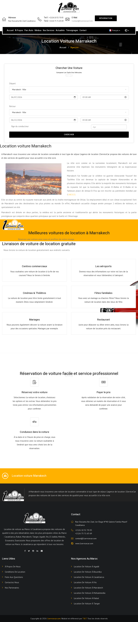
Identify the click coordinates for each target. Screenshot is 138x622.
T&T (85, 618)
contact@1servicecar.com (82, 21)
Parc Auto (28, 30)
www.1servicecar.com (84, 543)
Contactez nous (12, 582)
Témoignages (72, 30)
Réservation (105, 18)
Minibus (38, 30)
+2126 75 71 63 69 (83, 533)
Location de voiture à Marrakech (88, 587)
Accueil (10, 30)
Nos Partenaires (12, 587)
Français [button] (114, 30)
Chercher (69, 134)
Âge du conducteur (20, 126)
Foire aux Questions (14, 577)
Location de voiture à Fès (85, 582)
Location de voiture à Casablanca (89, 577)
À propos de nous (13, 566)
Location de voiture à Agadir (86, 566)
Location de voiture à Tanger (87, 603)
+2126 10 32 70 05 (83, 530)
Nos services (48, 30)
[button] (127, 30)
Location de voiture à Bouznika (88, 571)
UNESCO (71, 194)
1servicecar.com (54, 618)
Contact (82, 30)
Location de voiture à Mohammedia (89, 593)
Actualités (60, 30)
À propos (19, 30)
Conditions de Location (15, 571)
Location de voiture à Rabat (86, 598)
